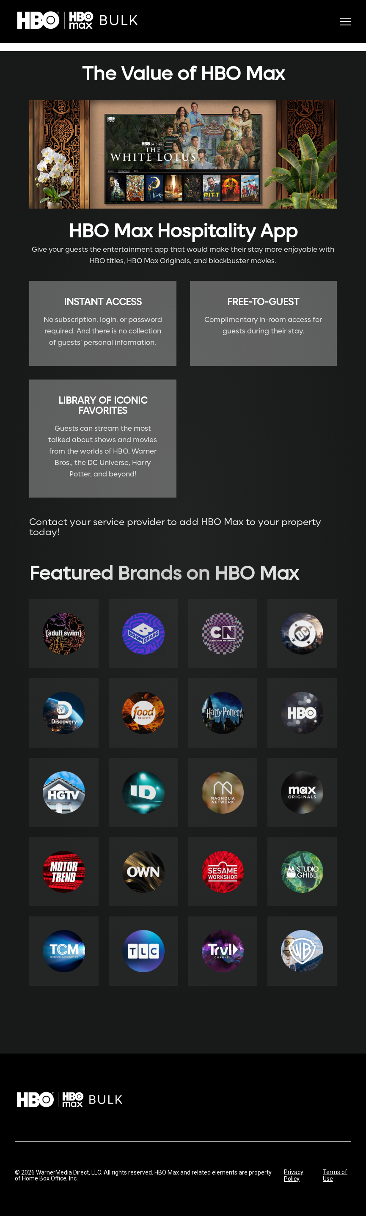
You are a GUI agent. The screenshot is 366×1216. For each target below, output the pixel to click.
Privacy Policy (293, 1175)
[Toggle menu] (345, 21)
